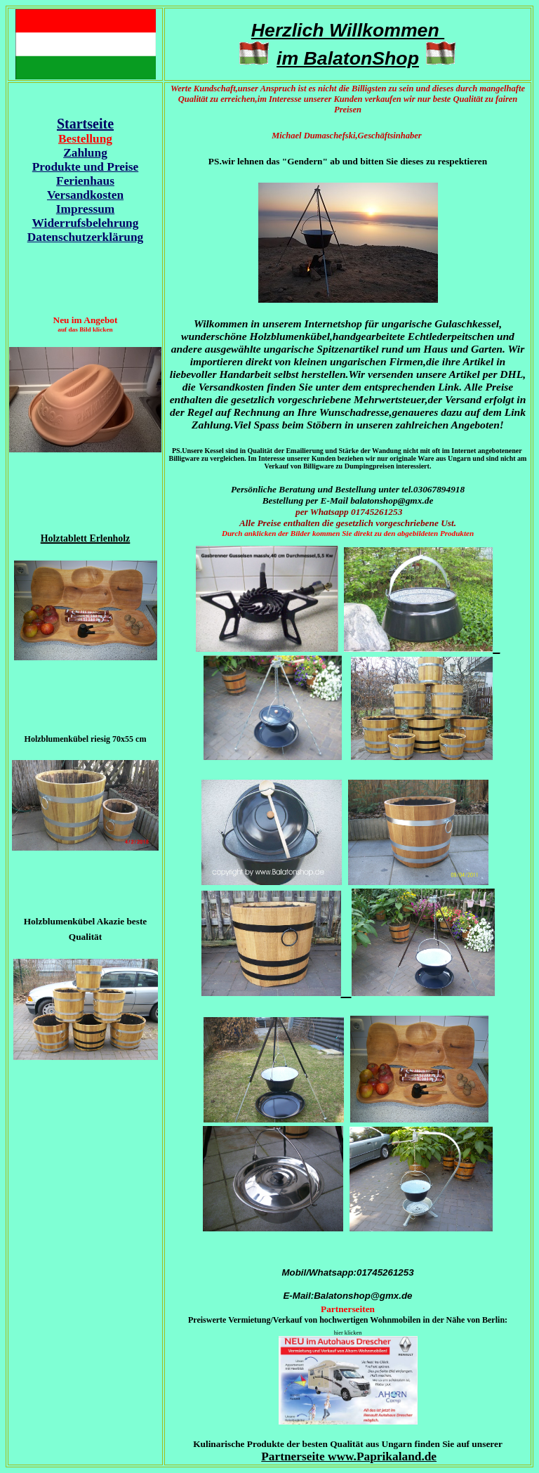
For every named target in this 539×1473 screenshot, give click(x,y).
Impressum (85, 209)
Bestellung (85, 138)
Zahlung (85, 152)
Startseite (85, 123)
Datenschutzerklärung (85, 237)
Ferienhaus (85, 181)
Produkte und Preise (85, 167)
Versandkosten (85, 195)
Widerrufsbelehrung (85, 223)
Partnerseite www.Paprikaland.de (349, 1456)
